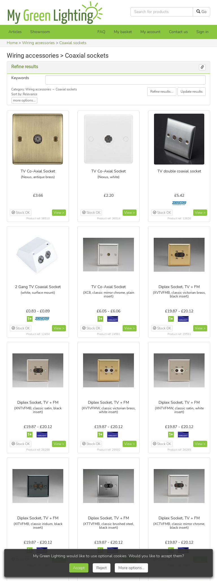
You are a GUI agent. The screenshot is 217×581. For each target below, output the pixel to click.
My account (150, 31)
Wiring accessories (38, 43)
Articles (15, 31)
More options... (131, 568)
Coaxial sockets (72, 43)
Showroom (40, 31)
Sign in (202, 31)
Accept (79, 568)
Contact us (178, 31)
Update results (192, 91)
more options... (24, 100)
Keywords (20, 78)
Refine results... (161, 91)
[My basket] (123, 32)
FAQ (101, 31)
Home (12, 43)
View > (59, 212)
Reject (101, 568)
